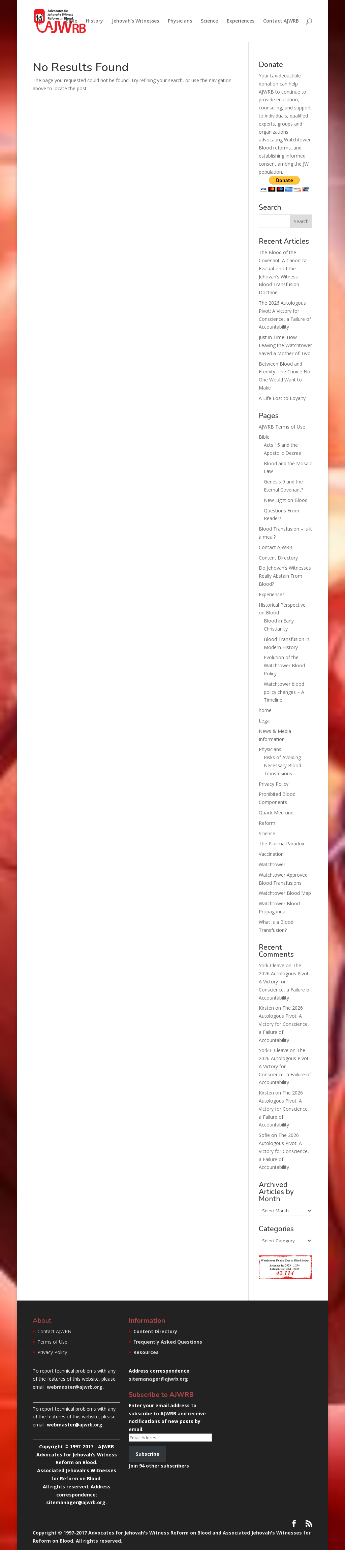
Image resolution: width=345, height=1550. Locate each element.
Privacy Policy (273, 784)
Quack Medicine (276, 812)
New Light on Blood (286, 500)
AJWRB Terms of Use (282, 427)
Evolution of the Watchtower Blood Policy (284, 665)
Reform (267, 823)
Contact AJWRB (281, 21)
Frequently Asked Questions (167, 1342)
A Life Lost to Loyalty (282, 398)
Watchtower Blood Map (285, 893)
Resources (146, 1352)
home (265, 710)
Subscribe (147, 1454)
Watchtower (272, 864)
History (94, 21)
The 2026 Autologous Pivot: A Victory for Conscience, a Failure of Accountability (285, 981)
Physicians (180, 21)
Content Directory (278, 557)
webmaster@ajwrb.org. (75, 1387)
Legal (265, 720)
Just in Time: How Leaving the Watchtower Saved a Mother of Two (285, 345)
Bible (71, 21)
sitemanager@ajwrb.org (158, 1379)
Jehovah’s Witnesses (135, 21)
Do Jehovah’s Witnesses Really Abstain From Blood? (285, 576)
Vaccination (271, 854)
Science (209, 21)
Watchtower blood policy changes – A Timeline (284, 692)
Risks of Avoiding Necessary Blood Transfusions (282, 765)
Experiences (240, 21)
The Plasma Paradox (281, 843)
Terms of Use (52, 1342)
